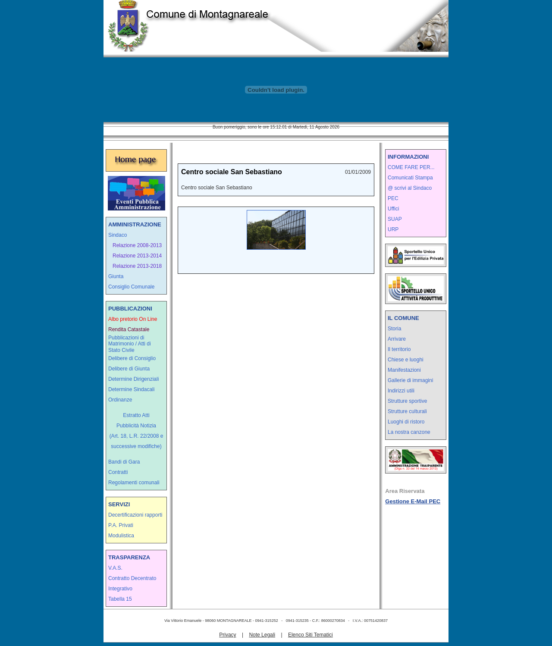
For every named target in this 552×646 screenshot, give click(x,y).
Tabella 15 (120, 599)
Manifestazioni (404, 370)
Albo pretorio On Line (132, 319)
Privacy (227, 635)
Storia (394, 329)
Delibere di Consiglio (132, 358)
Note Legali (262, 635)
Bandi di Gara (124, 462)
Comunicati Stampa (410, 178)
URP (393, 229)
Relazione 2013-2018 (137, 266)
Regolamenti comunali (134, 483)
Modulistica (121, 536)
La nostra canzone (409, 432)
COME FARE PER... (411, 167)
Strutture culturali (407, 411)
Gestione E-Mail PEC (412, 501)
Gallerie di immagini (410, 380)
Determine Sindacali (131, 389)
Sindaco (117, 235)
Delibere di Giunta (129, 369)
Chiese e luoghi (405, 360)
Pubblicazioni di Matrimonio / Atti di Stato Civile (129, 344)
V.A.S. (115, 568)
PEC (393, 198)
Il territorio (399, 349)
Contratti (118, 472)
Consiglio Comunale (131, 287)
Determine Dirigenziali (133, 379)
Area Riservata (404, 491)
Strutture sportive (407, 401)
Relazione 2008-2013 (137, 245)
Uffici (393, 209)
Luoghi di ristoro (406, 422)
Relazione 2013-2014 (137, 256)
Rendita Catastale (128, 329)
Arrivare (397, 339)
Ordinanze (120, 400)
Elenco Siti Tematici (310, 635)
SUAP (395, 219)
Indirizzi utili (401, 391)
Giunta (115, 276)
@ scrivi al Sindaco (410, 188)
